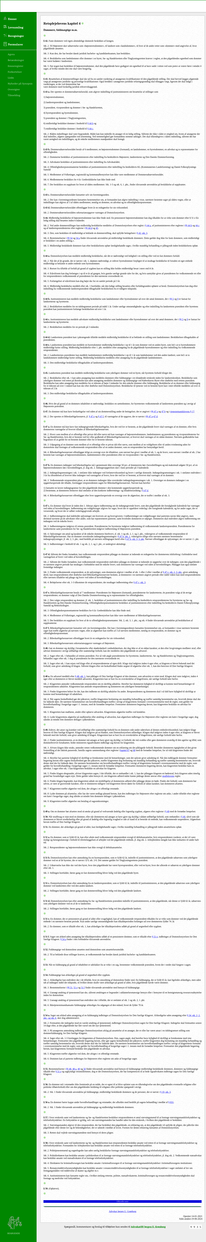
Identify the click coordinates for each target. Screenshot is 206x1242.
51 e (76, 987)
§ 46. (45, 403)
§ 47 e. (46, 592)
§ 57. (45, 1117)
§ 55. (45, 1069)
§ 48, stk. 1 (80, 676)
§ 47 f (101, 416)
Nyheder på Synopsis (20, 83)
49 (79, 1069)
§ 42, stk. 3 (142, 233)
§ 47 (45, 411)
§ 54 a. (46, 1015)
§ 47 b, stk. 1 (124, 536)
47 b (163, 411)
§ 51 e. (46, 919)
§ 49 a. (46, 811)
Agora (11, 54)
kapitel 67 (124, 750)
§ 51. (45, 827)
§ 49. (45, 730)
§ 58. (45, 1143)
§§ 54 (69, 238)
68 (134, 750)
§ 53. (45, 964)
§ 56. (45, 1084)
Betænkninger (16, 60)
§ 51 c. (46, 883)
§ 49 (167, 811)
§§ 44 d (88, 228)
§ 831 (171, 1102)
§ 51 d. (46, 901)
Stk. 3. (46, 53)
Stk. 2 (46, 740)
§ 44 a (148, 225)
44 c (197, 225)
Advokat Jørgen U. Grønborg (122, 1211)
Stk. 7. (46, 184)
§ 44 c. (46, 319)
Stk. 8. (46, 793)
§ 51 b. (46, 857)
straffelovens (168, 776)
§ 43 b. (46, 149)
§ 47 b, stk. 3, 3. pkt (134, 539)
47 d (155, 416)
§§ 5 (172, 299)
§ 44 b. (46, 299)
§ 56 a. (46, 1102)
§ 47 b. (46, 465)
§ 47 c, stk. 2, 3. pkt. (172, 572)
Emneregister (15, 65)
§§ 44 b (188, 225)
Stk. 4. (46, 58)
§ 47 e (92, 416)
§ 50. (45, 816)
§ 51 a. (46, 837)
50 (84, 1069)
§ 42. (45, 41)
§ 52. (45, 949)
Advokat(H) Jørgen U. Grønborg (148, 1226)
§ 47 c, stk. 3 (140, 582)
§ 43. (45, 79)
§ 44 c (90, 128)
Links (11, 77)
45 (97, 228)
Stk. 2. (46, 46)
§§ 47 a (154, 411)
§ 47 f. (46, 628)
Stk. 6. (46, 179)
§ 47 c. (46, 505)
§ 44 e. (46, 345)
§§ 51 (69, 987)
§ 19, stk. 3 (165, 1092)
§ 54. (45, 975)
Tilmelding (14, 95)
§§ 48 (68, 1069)
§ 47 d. (46, 554)
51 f (83, 987)
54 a (78, 238)
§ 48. (45, 648)
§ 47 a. (46, 427)
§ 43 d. (46, 207)
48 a (74, 1069)
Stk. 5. (46, 66)
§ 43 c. (46, 195)
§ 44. (45, 218)
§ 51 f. (46, 936)
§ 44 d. (46, 337)
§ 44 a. (46, 256)
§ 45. (45, 373)
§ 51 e (155, 936)
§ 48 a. (46, 676)
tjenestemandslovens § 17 (182, 411)
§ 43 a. (46, 92)
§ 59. (45, 1188)
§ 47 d (145, 490)
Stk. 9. (46, 801)
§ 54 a (63, 939)
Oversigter (14, 89)
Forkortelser (15, 71)
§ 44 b (90, 123)
